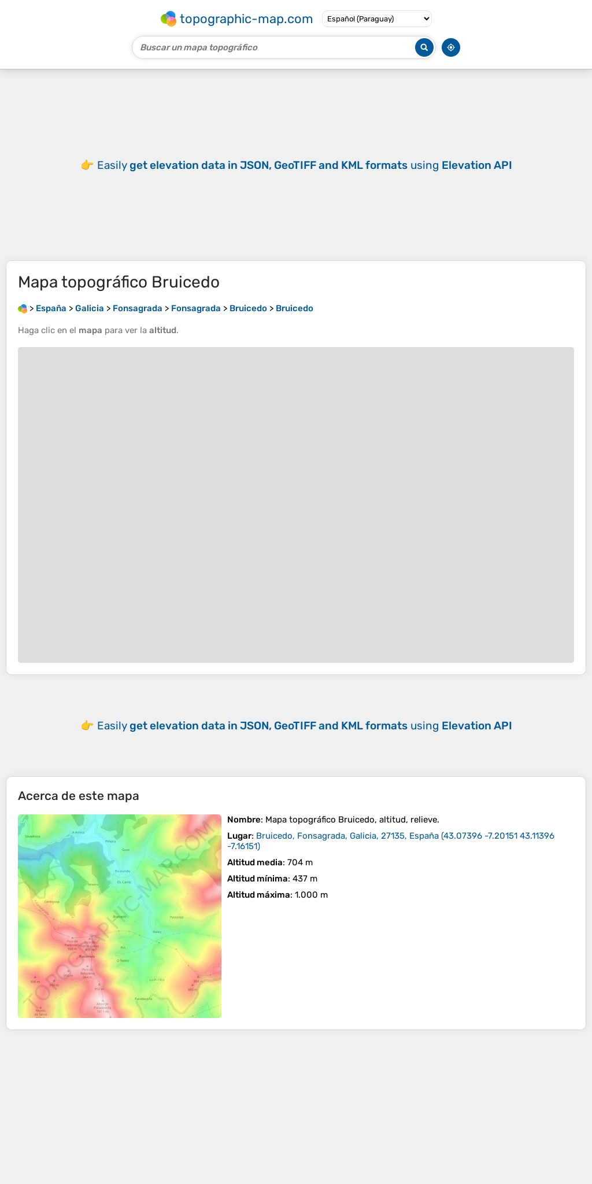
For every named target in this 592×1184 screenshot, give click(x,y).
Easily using (304, 165)
